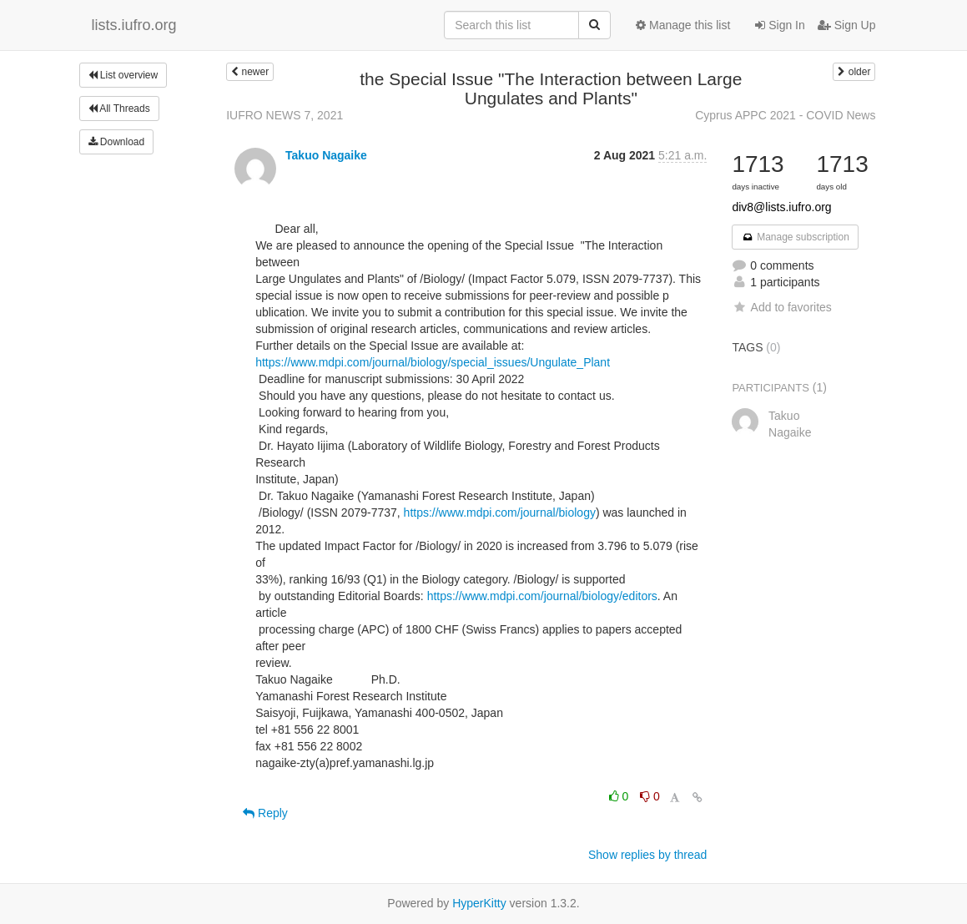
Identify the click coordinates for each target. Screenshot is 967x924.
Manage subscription (795, 237)
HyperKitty (479, 903)
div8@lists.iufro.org (781, 207)
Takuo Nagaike (326, 155)
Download (116, 142)
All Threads (119, 108)
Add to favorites (781, 307)
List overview (123, 75)
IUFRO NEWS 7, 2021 (284, 115)
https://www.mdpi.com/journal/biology (500, 512)
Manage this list (683, 25)
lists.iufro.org (134, 25)
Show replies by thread (647, 854)
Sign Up (847, 25)
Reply (265, 813)
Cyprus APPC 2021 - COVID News (785, 115)
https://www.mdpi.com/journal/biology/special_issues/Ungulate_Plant (432, 362)
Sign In (779, 25)
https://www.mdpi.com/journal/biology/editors (542, 596)
